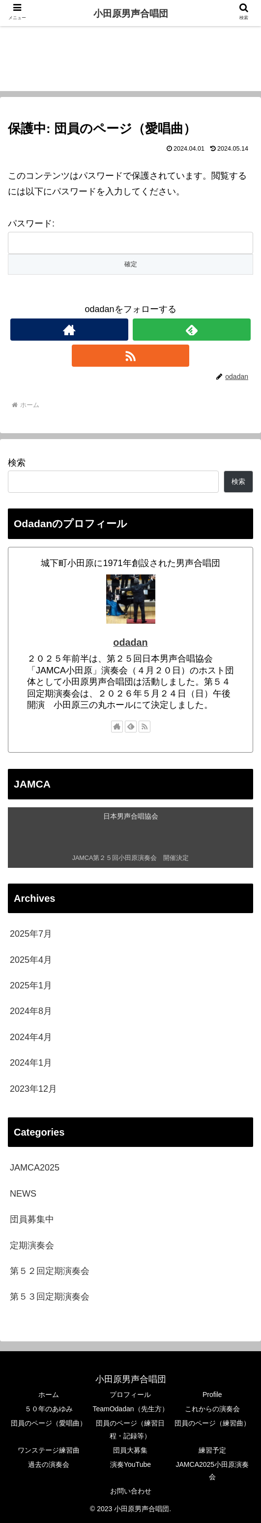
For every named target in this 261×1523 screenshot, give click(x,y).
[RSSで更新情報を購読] (131, 356)
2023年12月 (33, 1089)
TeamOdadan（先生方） (130, 1409)
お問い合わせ (130, 1491)
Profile (212, 1394)
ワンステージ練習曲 (49, 1450)
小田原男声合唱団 (130, 13)
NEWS (23, 1194)
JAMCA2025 (34, 1168)
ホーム (48, 1394)
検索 (17, 463)
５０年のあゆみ (49, 1409)
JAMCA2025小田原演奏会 (212, 1470)
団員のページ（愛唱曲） (49, 1423)
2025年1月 (31, 985)
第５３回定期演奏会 (49, 1296)
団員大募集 (130, 1450)
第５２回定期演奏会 (49, 1271)
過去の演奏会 (48, 1464)
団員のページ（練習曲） (212, 1423)
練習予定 (212, 1450)
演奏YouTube (130, 1464)
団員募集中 (32, 1219)
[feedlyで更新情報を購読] (192, 329)
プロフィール (130, 1394)
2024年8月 (31, 1011)
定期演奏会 (32, 1245)
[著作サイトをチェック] (69, 329)
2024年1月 (31, 1063)
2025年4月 (31, 960)
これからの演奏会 (212, 1409)
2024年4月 (31, 1037)
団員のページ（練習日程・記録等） (130, 1429)
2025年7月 (31, 934)
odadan (130, 642)
